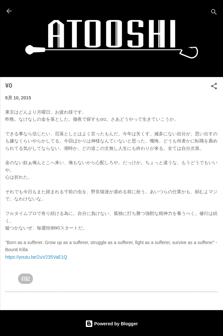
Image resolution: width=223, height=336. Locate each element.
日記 (25, 278)
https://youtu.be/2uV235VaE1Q (36, 257)
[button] (214, 87)
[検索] (214, 13)
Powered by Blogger (111, 323)
